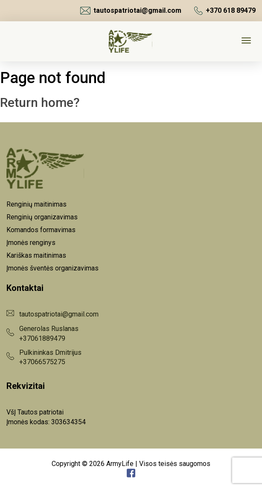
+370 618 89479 (225, 10)
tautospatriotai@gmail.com (130, 11)
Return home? (40, 102)
